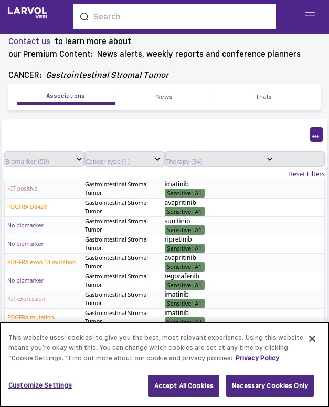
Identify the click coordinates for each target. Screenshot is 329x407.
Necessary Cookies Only (270, 390)
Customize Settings (40, 390)
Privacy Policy (257, 362)
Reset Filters (307, 174)
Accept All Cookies (184, 390)
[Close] (312, 342)
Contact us (29, 41)
